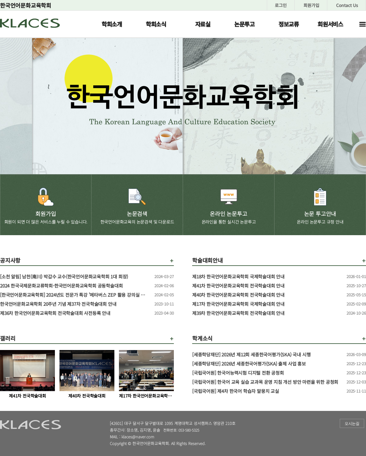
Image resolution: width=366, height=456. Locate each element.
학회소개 (112, 24)
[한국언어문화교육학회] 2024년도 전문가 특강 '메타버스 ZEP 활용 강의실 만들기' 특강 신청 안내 (74, 294)
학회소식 (156, 24)
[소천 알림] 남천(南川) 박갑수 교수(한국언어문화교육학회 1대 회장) (74, 276)
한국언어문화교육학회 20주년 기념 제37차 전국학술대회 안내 (74, 304)
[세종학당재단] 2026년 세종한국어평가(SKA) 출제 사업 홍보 (267, 363)
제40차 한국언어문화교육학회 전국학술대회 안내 (267, 294)
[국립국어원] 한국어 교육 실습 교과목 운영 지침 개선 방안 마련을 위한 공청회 (267, 382)
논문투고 (244, 24)
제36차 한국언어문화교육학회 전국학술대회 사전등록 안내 (74, 313)
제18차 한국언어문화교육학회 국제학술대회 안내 (267, 276)
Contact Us (347, 5)
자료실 (202, 24)
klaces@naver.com (137, 437)
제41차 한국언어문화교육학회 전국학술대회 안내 (267, 285)
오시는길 (352, 423)
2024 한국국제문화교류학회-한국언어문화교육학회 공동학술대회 (74, 285)
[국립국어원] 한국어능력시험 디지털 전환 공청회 (267, 372)
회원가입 (311, 5)
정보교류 (288, 24)
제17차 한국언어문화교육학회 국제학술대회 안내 (267, 304)
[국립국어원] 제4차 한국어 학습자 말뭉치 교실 (267, 391)
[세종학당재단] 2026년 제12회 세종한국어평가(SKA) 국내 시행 (267, 354)
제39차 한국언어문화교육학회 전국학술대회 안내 (267, 313)
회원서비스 (330, 24)
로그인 (281, 5)
